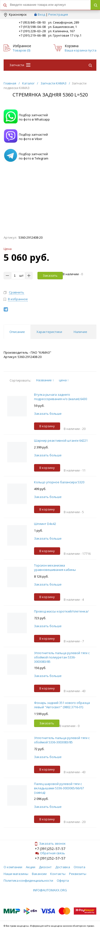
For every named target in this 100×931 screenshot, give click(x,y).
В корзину (47, 426)
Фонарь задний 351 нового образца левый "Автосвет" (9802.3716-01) (62, 705)
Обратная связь (50, 853)
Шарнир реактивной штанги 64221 (61, 440)
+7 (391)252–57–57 (50, 848)
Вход (41, 14)
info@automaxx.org (50, 890)
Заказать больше (48, 413)
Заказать (50, 275)
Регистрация (58, 14)
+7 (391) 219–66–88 (32, 35)
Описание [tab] (17, 332)
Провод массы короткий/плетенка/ (61, 611)
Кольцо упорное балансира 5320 (59, 482)
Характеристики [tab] (49, 332)
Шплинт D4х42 (45, 524)
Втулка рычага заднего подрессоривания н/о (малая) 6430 (60, 396)
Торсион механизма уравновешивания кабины (55, 567)
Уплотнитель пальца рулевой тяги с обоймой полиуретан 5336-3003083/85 (62, 657)
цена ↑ (64, 380)
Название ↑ (45, 380)
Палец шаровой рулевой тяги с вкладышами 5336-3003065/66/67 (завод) (59, 788)
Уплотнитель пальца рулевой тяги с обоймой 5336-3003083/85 (62, 740)
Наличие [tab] (80, 332)
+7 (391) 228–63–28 (32, 31)
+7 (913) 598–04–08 (32, 27)
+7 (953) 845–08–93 (32, 22)
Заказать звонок (50, 843)
